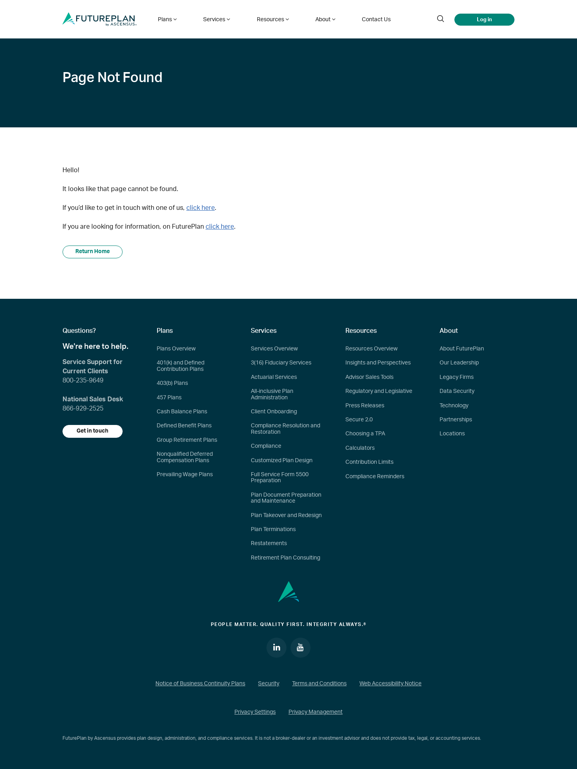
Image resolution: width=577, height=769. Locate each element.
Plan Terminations (273, 529)
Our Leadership (459, 363)
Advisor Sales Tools (369, 377)
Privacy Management (315, 712)
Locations (452, 434)
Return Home (92, 252)
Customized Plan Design (282, 460)
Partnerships (456, 420)
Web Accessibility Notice (390, 683)
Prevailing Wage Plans (185, 474)
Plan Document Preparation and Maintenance (286, 498)
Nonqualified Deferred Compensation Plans (185, 457)
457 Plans (169, 398)
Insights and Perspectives (378, 363)
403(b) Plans (172, 383)
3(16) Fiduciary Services (281, 363)
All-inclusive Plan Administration (272, 394)
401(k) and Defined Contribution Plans (180, 366)
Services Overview (274, 349)
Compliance (266, 446)
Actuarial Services (274, 377)
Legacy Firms (457, 377)
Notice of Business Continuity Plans (200, 683)
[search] (440, 19)
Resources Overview (371, 349)
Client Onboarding (274, 412)
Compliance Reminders (374, 476)
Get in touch (93, 431)
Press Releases (364, 406)
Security (268, 683)
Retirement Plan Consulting (285, 558)
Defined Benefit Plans (184, 426)
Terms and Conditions (319, 683)
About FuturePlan (462, 349)
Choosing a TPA (365, 434)
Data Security (457, 391)
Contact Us (372, 19)
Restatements (269, 543)
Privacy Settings (255, 712)
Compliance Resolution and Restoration (285, 429)
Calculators (360, 448)
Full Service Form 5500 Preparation (280, 477)
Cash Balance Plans (182, 412)
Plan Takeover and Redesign (286, 515)
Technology (454, 406)
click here (200, 208)
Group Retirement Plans (187, 440)
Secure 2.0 (359, 420)
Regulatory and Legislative (378, 391)
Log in (484, 19)
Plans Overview (176, 349)
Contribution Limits (369, 462)
